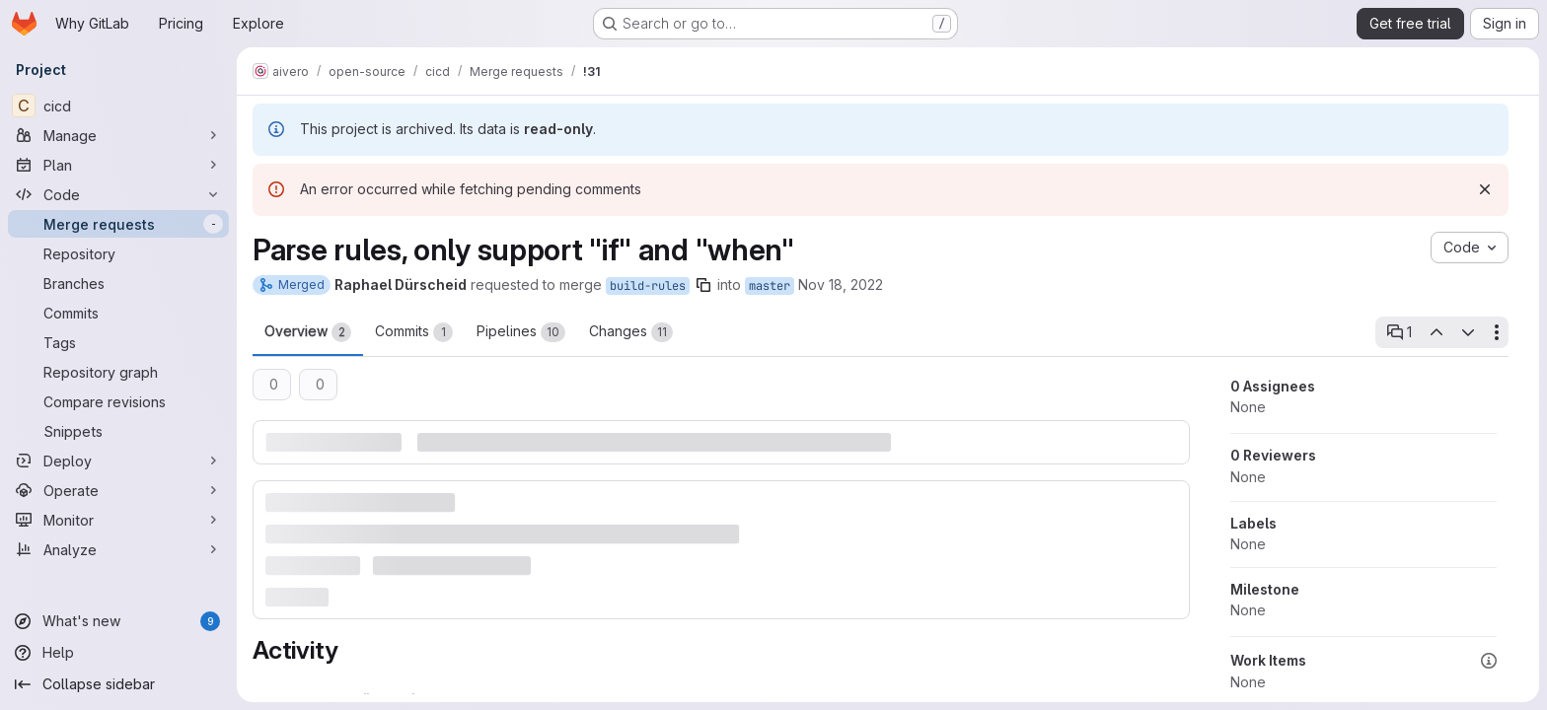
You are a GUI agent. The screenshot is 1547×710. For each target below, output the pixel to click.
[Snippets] (118, 431)
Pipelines (521, 332)
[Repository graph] (118, 372)
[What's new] (118, 621)
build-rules (648, 286)
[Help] (118, 653)
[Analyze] (118, 549)
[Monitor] (118, 519)
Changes (631, 332)
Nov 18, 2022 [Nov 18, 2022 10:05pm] (840, 284)
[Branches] (118, 283)
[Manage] (118, 135)
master (769, 286)
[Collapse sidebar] (118, 684)
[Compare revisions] (118, 401)
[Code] (118, 194)
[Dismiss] (1485, 189)
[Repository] (118, 253)
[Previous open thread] (1435, 332)
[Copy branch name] (703, 285)
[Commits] (118, 312)
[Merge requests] (118, 224)
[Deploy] (118, 460)
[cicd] (118, 105)
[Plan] (118, 164)
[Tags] (118, 342)
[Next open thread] (1468, 332)
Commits (414, 332)
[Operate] (118, 490)
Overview (307, 332)
